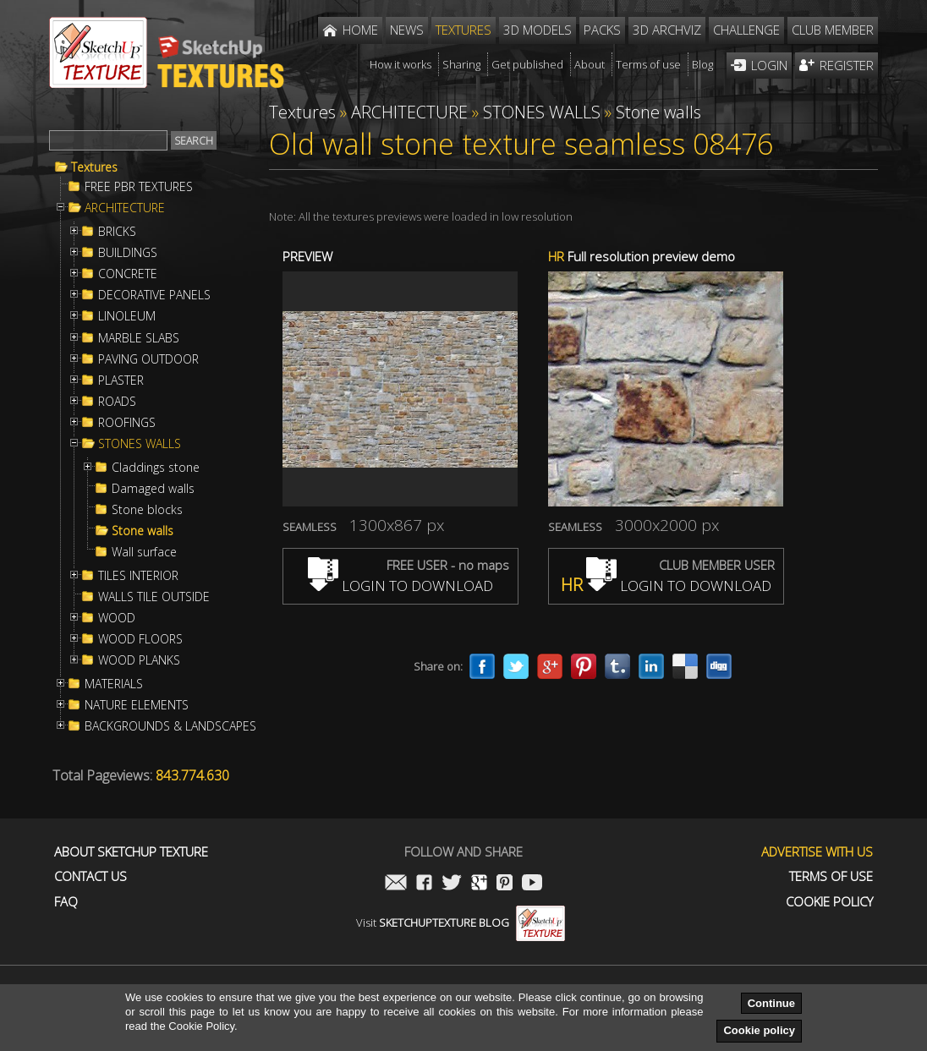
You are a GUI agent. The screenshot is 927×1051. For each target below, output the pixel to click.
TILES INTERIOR (138, 575)
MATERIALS (114, 684)
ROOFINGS (127, 422)
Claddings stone (156, 467)
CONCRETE (127, 274)
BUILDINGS (127, 252)
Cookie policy (759, 1030)
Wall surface (144, 552)
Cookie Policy (829, 902)
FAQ (66, 902)
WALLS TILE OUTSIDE (154, 597)
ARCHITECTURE (125, 208)
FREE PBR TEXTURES (139, 186)
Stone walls (142, 531)
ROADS (117, 401)
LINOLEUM (127, 316)
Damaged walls (153, 488)
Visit (460, 922)
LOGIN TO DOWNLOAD (400, 585)
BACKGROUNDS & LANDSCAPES (170, 726)
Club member (833, 29)
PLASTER (121, 380)
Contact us (90, 876)
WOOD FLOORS (140, 639)
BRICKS (117, 231)
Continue (771, 1003)
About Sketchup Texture (131, 852)
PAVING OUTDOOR (148, 359)
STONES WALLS (139, 444)
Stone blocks (147, 509)
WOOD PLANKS (139, 660)
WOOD (116, 618)
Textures (94, 167)
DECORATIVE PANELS (154, 295)
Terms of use (831, 876)
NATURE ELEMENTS (137, 705)
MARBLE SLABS (138, 338)
